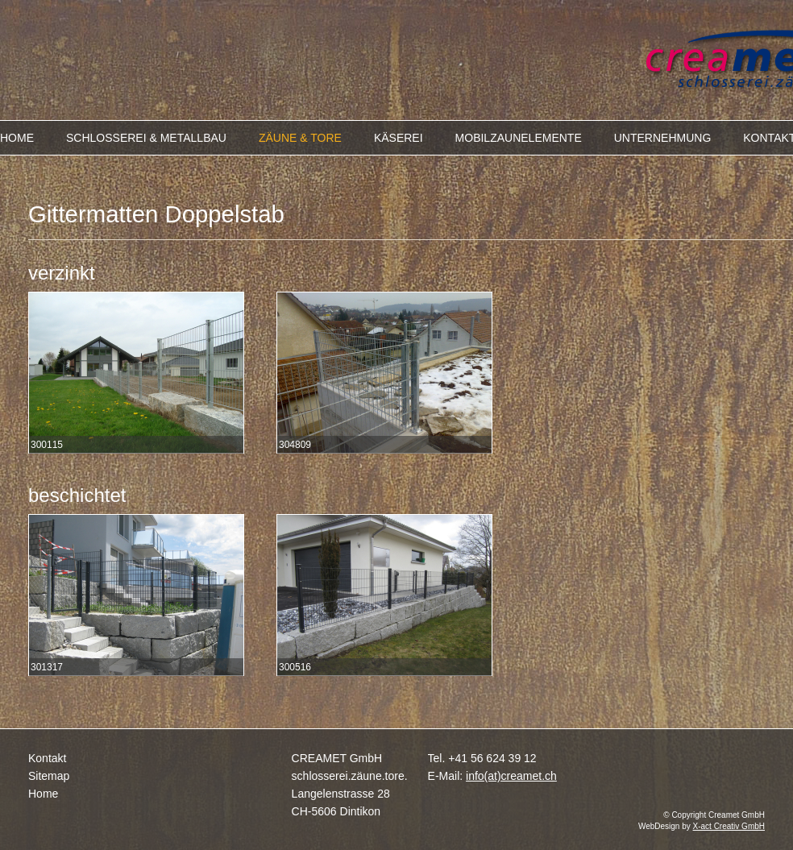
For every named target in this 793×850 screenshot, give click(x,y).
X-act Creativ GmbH (729, 826)
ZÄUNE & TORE (300, 137)
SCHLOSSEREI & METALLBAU (146, 137)
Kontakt (47, 758)
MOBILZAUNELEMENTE (518, 137)
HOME (17, 137)
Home (43, 793)
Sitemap (48, 775)
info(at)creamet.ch (511, 775)
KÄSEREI (398, 137)
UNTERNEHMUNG (663, 137)
